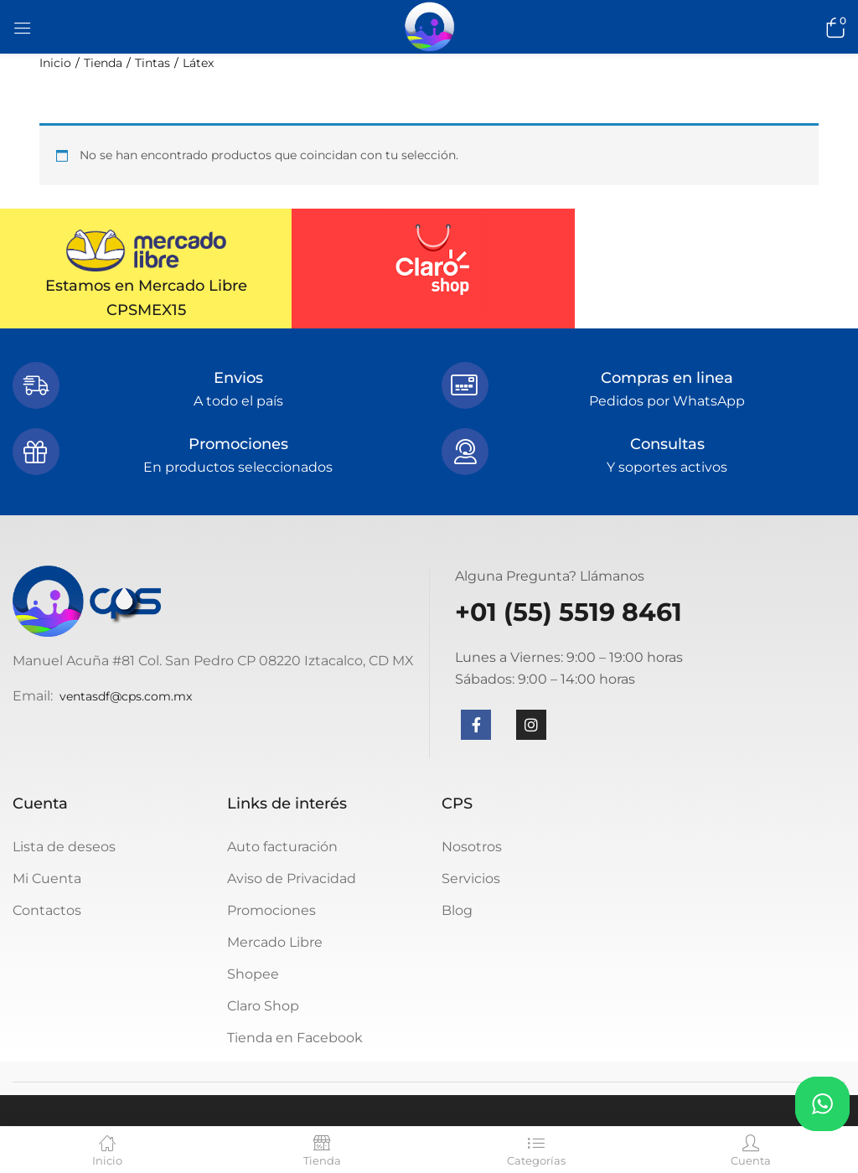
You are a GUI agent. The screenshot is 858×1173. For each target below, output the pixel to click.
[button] (832, 27)
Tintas (152, 62)
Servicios (471, 878)
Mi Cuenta (47, 878)
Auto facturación (282, 847)
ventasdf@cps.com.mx (125, 696)
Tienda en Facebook (295, 1038)
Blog (457, 910)
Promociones (271, 910)
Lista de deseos (64, 847)
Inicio (55, 62)
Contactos (47, 910)
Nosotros (472, 847)
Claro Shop (263, 1006)
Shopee (253, 974)
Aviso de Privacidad (291, 878)
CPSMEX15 (146, 310)
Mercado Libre (275, 942)
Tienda (103, 62)
